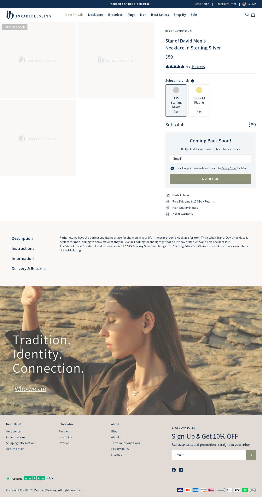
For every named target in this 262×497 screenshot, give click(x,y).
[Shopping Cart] (253, 14)
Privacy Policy (229, 168)
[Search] (247, 14)
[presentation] (131, 350)
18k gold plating (70, 250)
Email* (177, 159)
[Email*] (210, 159)
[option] (176, 100)
